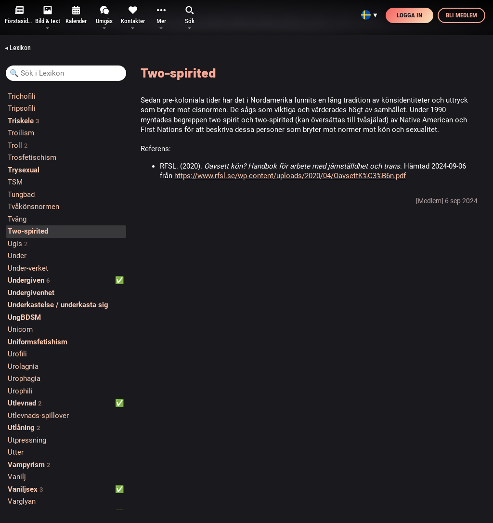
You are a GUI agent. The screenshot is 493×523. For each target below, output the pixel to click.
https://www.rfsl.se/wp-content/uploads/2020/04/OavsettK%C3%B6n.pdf (290, 175)
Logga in (409, 15)
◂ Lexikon (18, 48)
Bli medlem (461, 15)
